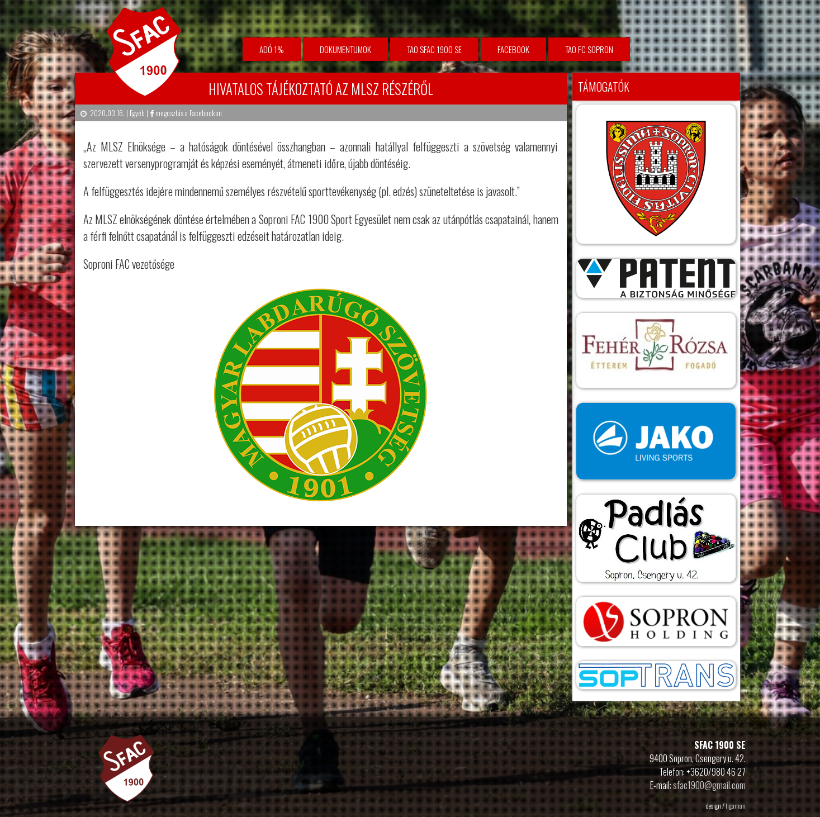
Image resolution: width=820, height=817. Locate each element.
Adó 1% (271, 49)
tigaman (736, 805)
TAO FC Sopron (589, 49)
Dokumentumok (345, 49)
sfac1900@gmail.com (709, 785)
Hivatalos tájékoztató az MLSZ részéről (320, 88)
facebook (513, 49)
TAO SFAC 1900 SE (434, 49)
